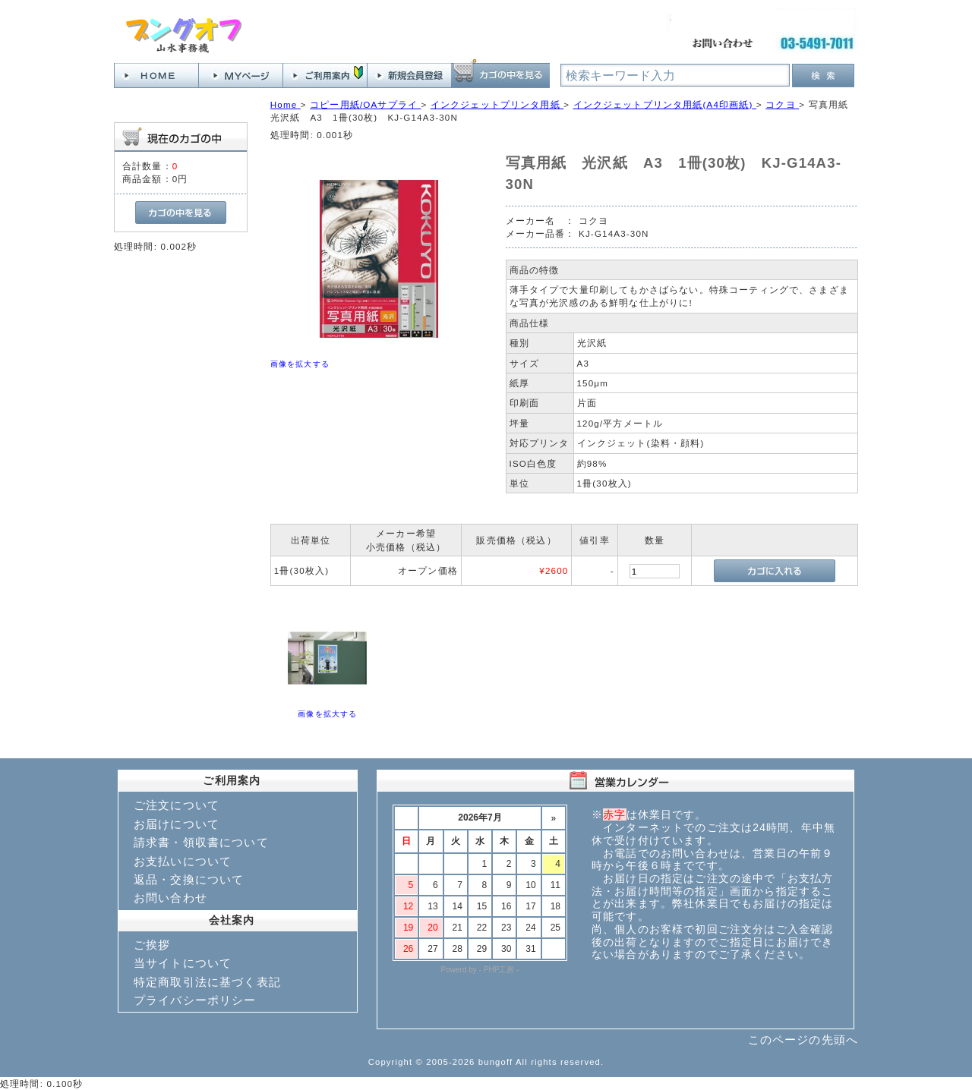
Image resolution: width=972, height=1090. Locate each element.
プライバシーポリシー (195, 1000)
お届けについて (176, 824)
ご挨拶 (152, 944)
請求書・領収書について (201, 842)
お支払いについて (183, 861)
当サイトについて (183, 962)
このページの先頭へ (803, 1039)
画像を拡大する (300, 364)
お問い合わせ (170, 897)
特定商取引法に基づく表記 (207, 981)
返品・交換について (189, 879)
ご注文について (176, 805)
